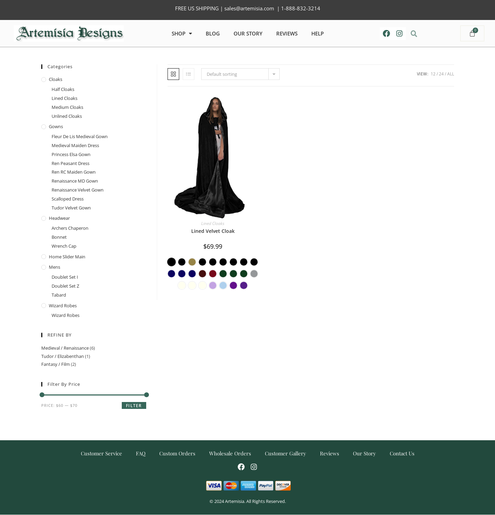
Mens (54, 267)
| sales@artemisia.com (246, 8)
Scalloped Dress (68, 199)
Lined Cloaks (212, 223)
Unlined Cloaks (67, 116)
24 (441, 74)
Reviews (329, 453)
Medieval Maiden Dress (75, 145)
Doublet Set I (65, 277)
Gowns (56, 126)
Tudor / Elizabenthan (62, 356)
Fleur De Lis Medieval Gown (80, 136)
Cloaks (55, 79)
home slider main (67, 257)
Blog (213, 33)
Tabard (59, 295)
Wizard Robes (63, 305)
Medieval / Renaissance (65, 348)
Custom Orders (177, 453)
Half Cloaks (63, 89)
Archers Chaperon (70, 228)
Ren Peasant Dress (70, 163)
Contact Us (402, 453)
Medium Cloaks (67, 107)
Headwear (59, 218)
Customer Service (101, 453)
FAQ (141, 453)
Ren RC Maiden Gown (74, 172)
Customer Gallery (285, 453)
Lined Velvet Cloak (213, 231)
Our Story (364, 453)
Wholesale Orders (230, 453)
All (450, 74)
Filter (134, 406)
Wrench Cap (64, 246)
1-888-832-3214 (300, 8)
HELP (317, 33)
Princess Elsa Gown (71, 154)
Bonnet (59, 237)
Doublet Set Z (65, 286)
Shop (182, 34)
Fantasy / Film (55, 364)
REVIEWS (287, 33)
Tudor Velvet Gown (71, 208)
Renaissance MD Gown (75, 181)
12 (433, 74)
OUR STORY (248, 33)
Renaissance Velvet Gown (78, 190)
